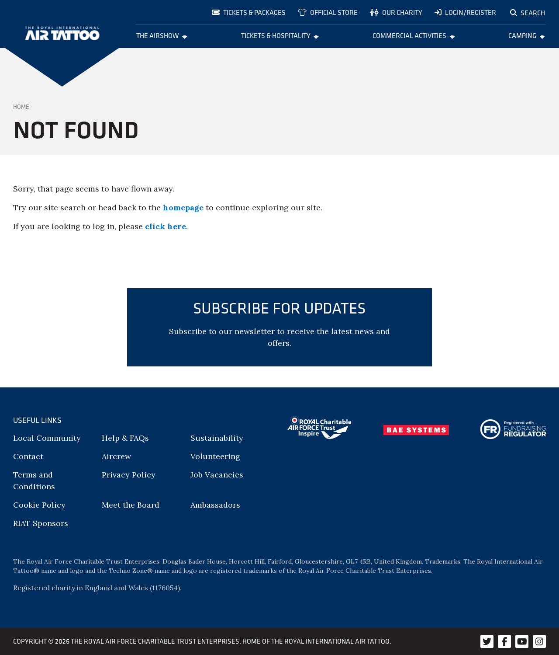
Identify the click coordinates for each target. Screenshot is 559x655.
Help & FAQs (125, 438)
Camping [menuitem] (526, 35)
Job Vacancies (216, 475)
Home (21, 107)
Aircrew (116, 456)
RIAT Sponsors (40, 523)
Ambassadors (215, 505)
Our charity (396, 12)
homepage (183, 207)
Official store (328, 12)
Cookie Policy (39, 505)
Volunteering (215, 456)
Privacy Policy (128, 475)
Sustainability (216, 438)
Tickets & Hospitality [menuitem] (280, 35)
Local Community (47, 438)
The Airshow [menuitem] (162, 35)
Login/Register (465, 12)
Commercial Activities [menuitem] (414, 35)
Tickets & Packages (249, 12)
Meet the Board (130, 505)
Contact (28, 456)
